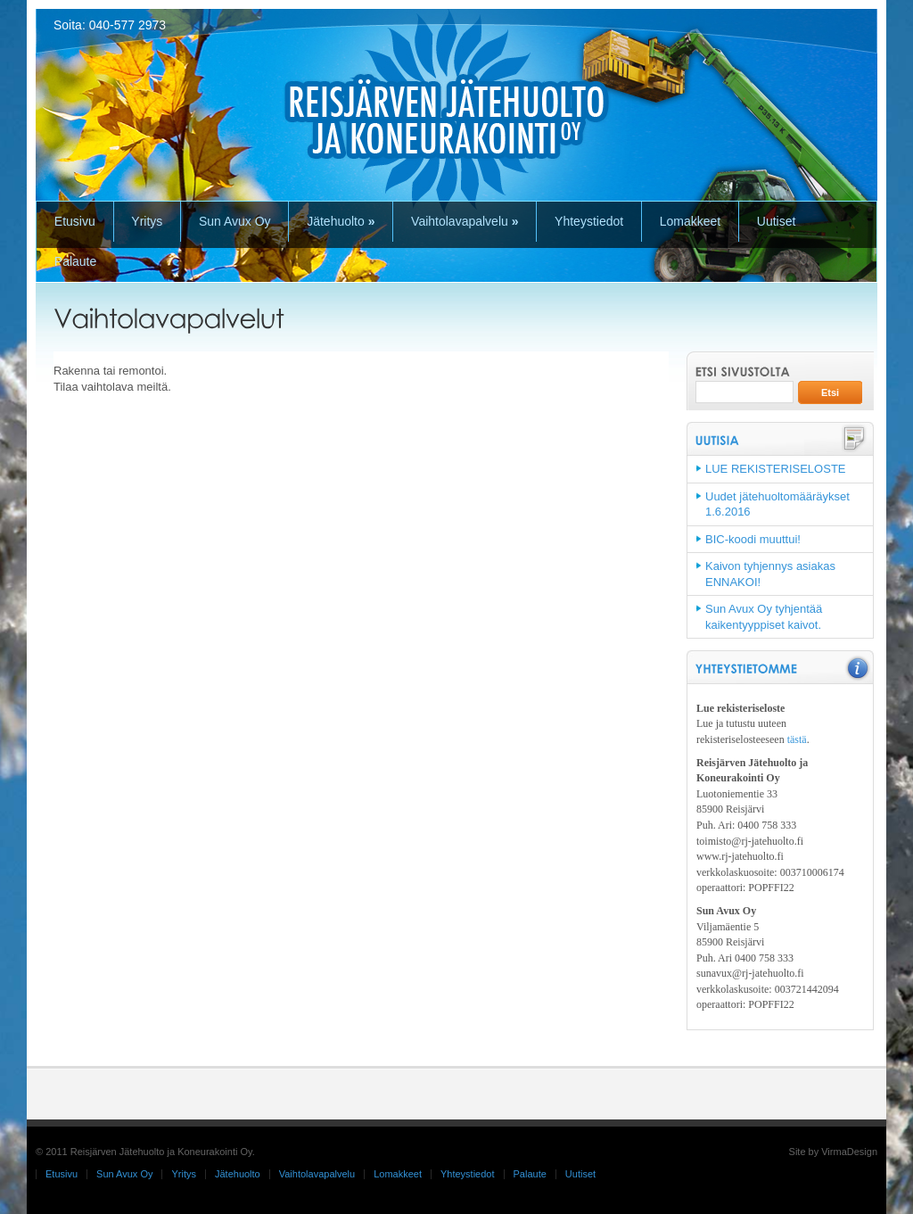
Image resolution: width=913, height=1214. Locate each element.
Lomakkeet (690, 221)
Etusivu (74, 221)
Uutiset (776, 221)
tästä (797, 739)
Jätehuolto (340, 221)
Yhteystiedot (589, 221)
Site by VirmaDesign (833, 1151)
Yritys (146, 221)
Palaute (75, 261)
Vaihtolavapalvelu (464, 221)
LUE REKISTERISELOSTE (775, 468)
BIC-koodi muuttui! (753, 539)
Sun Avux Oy (235, 221)
